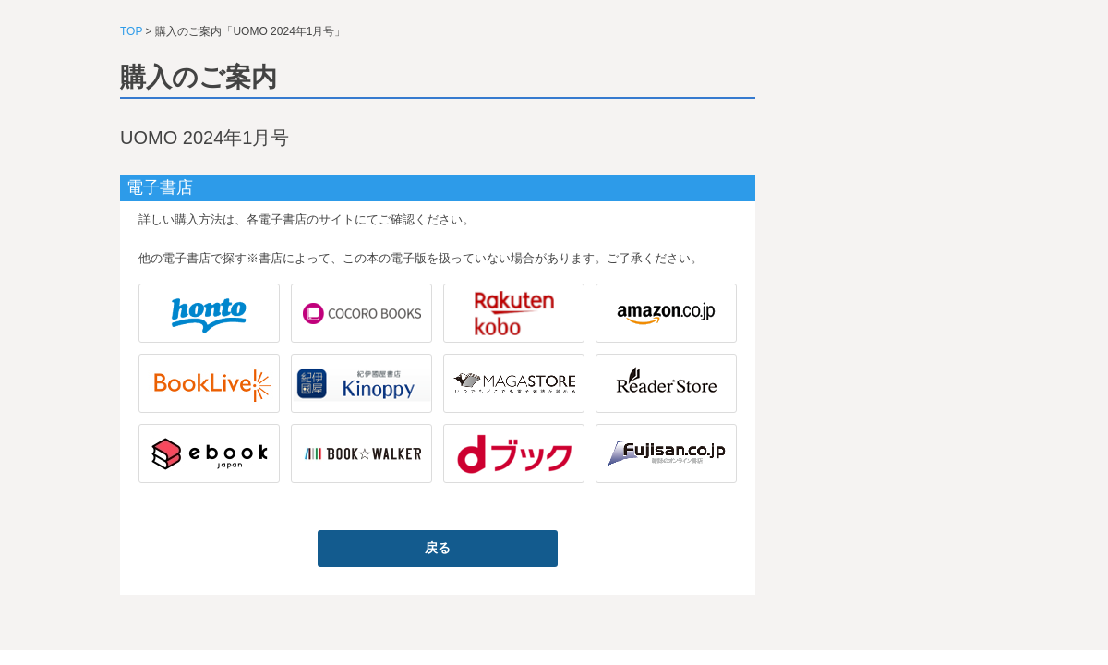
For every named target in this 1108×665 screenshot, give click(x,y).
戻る (438, 547)
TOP (131, 31)
